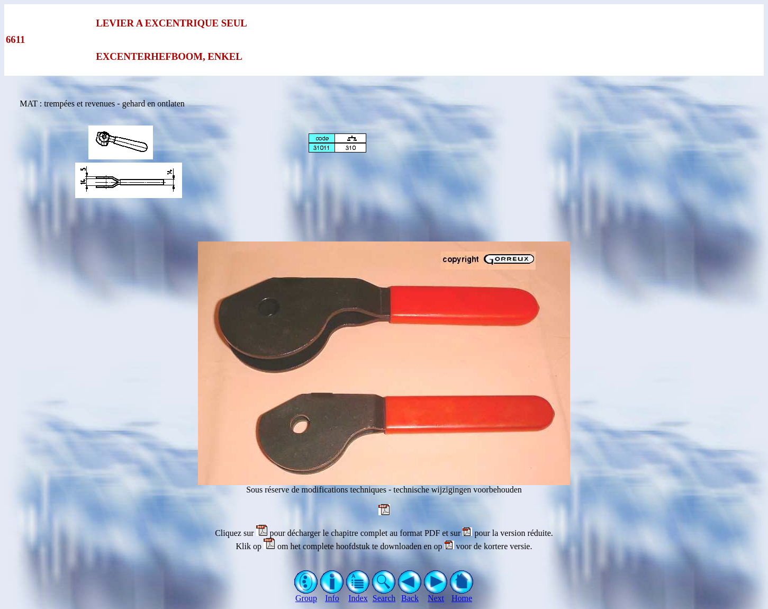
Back (410, 594)
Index (358, 594)
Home (462, 594)
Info (332, 594)
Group (306, 594)
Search (384, 594)
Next (436, 594)
